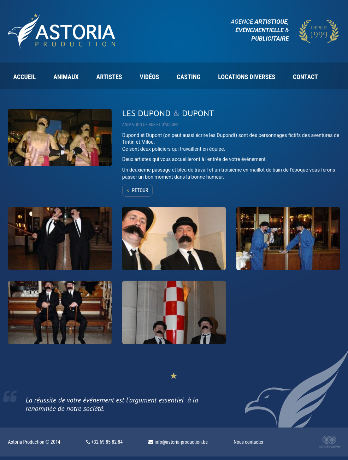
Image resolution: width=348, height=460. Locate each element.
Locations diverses (246, 76)
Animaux (65, 76)
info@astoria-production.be (181, 442)
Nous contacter (249, 442)
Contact (305, 76)
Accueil (24, 76)
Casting (188, 76)
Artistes (109, 76)
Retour (140, 190)
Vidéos (149, 76)
